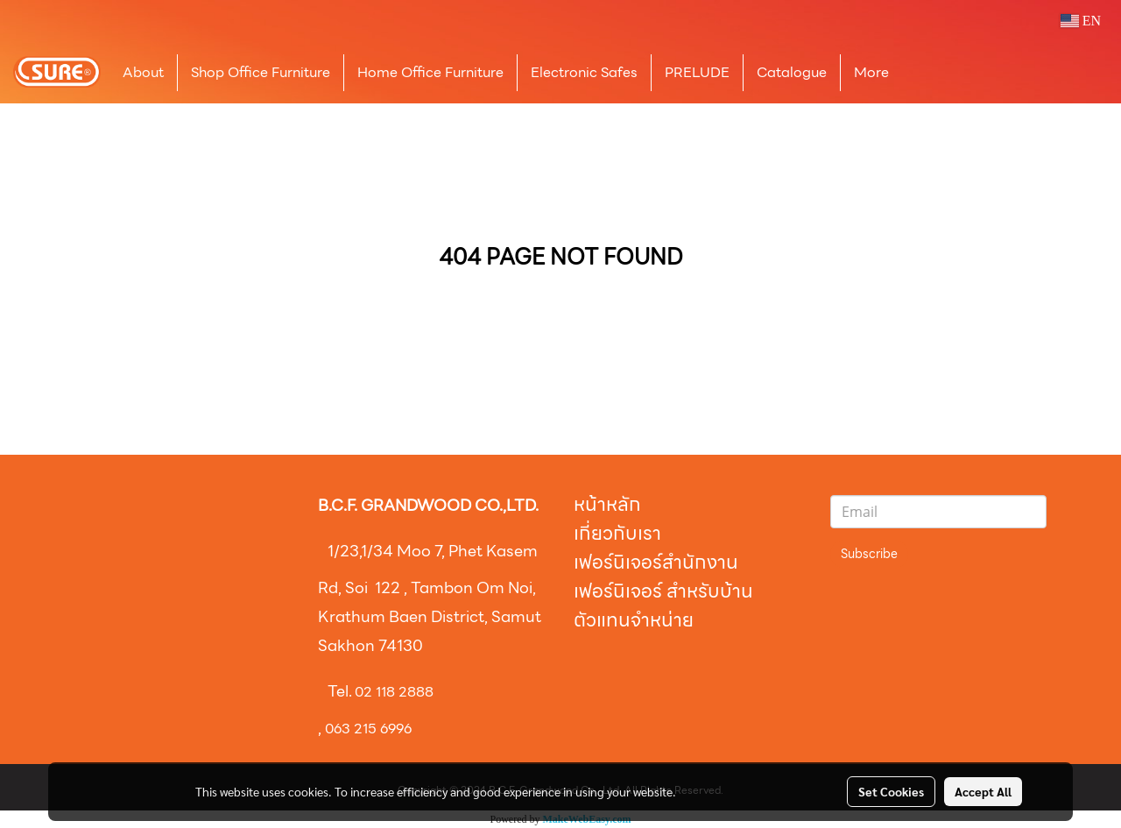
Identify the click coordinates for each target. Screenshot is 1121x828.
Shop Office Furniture (260, 72)
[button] (928, 73)
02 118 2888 (394, 692)
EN (1080, 20)
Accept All (983, 791)
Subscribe (869, 553)
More (871, 72)
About (143, 72)
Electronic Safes (584, 72)
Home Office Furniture (430, 72)
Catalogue (792, 72)
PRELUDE (697, 72)
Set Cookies (891, 791)
